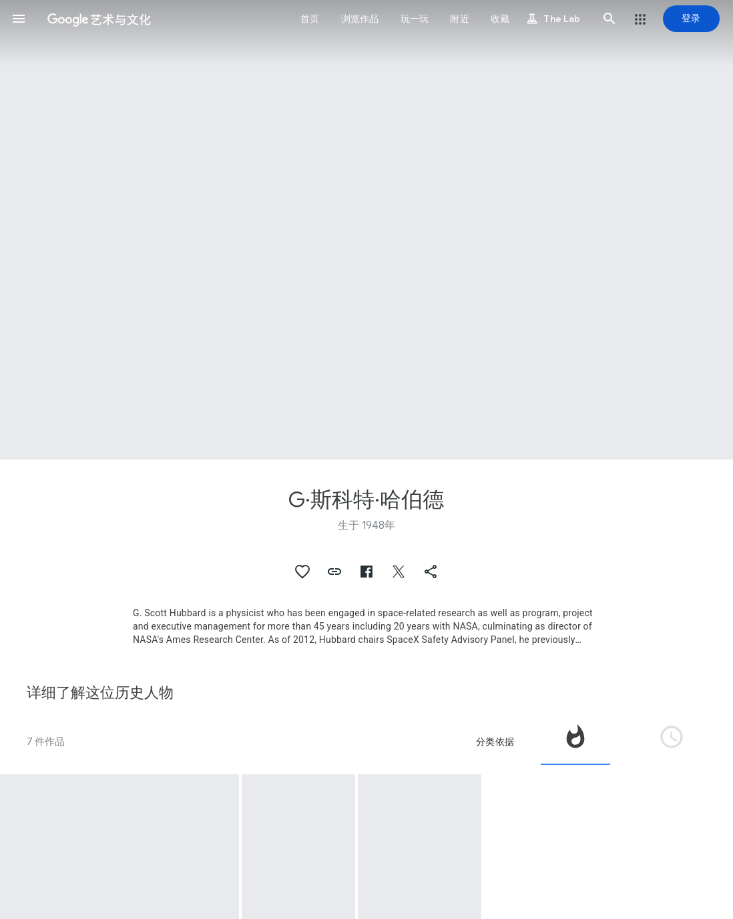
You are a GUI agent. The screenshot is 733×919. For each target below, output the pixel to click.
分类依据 (495, 742)
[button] (19, 19)
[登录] (691, 18)
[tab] (575, 741)
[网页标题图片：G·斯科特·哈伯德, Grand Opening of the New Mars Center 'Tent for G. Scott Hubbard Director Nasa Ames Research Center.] (366, 230)
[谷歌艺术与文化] (98, 18)
